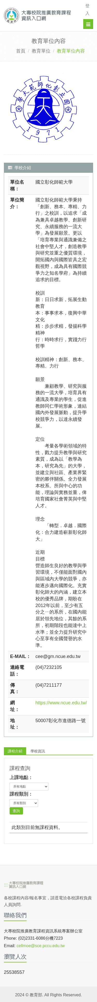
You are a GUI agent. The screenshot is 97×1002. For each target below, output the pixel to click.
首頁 (20, 51)
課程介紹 (15, 751)
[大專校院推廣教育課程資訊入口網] (39, 15)
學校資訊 (38, 751)
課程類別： (21, 794)
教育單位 (41, 51)
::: (6, 885)
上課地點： (21, 777)
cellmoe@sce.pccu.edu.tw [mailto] (41, 946)
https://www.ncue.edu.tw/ (61, 702)
